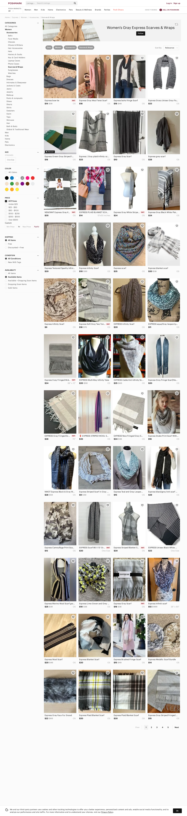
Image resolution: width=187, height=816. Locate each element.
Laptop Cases (14, 61)
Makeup (9, 95)
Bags (8, 76)
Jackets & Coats (13, 86)
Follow (140, 33)
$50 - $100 (12, 210)
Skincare (10, 120)
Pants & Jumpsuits (14, 98)
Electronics (61, 10)
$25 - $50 (11, 207)
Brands (98, 10)
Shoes (9, 101)
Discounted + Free (14, 247)
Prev (137, 727)
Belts (10, 36)
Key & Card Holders (16, 57)
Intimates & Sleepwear (16, 82)
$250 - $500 (12, 216)
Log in (169, 3)
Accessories (34, 17)
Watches (12, 73)
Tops (8, 117)
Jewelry (9, 92)
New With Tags (13, 262)
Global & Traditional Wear (17, 129)
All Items (10, 240)
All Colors (11, 172)
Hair (8, 123)
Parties (107, 10)
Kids (43, 10)
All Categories (11, 26)
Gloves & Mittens (15, 45)
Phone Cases (13, 64)
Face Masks (13, 39)
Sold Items (11, 288)
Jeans (8, 89)
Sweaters (10, 111)
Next (177, 727)
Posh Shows (118, 10)
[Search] (54, 3)
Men (36, 10)
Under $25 (11, 204)
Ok (177, 811)
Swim (8, 114)
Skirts (8, 107)
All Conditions (13, 258)
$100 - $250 (12, 213)
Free (8, 244)
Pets (71, 10)
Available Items (13, 277)
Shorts (9, 104)
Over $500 (11, 220)
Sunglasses (13, 70)
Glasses (11, 42)
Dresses (9, 79)
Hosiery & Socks (15, 54)
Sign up (176, 3)
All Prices (11, 201)
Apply (36, 226)
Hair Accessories (15, 48)
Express (15, 17)
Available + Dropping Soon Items (21, 280)
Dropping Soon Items (16, 284)
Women (28, 10)
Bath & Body (11, 126)
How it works (151, 10)
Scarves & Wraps (48, 17)
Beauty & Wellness (84, 10)
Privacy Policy (107, 812)
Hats (10, 51)
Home (50, 10)
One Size (10, 160)
